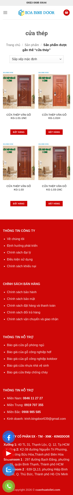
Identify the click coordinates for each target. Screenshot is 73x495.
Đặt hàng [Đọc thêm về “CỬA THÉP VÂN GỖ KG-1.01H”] (54, 132)
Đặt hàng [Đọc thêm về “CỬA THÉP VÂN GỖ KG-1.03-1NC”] (54, 203)
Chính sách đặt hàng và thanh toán (31, 305)
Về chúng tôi (15, 239)
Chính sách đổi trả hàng (23, 312)
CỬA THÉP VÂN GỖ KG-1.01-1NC (18, 116)
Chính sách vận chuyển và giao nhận (32, 319)
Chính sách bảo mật (21, 298)
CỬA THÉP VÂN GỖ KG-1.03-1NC (54, 188)
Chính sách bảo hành (22, 292)
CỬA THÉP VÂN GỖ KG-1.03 (18, 188)
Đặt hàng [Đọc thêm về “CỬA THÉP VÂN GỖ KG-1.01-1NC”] (19, 132)
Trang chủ (13, 45)
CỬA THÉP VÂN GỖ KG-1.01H (54, 116)
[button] (5, 12)
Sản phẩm (32, 45)
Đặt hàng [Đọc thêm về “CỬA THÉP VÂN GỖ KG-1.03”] (19, 203)
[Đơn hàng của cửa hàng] (36, 59)
